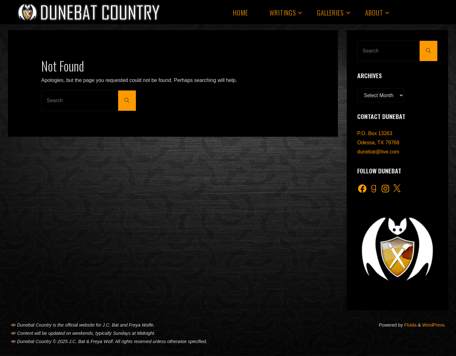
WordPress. (434, 325)
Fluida (409, 325)
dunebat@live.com (378, 151)
